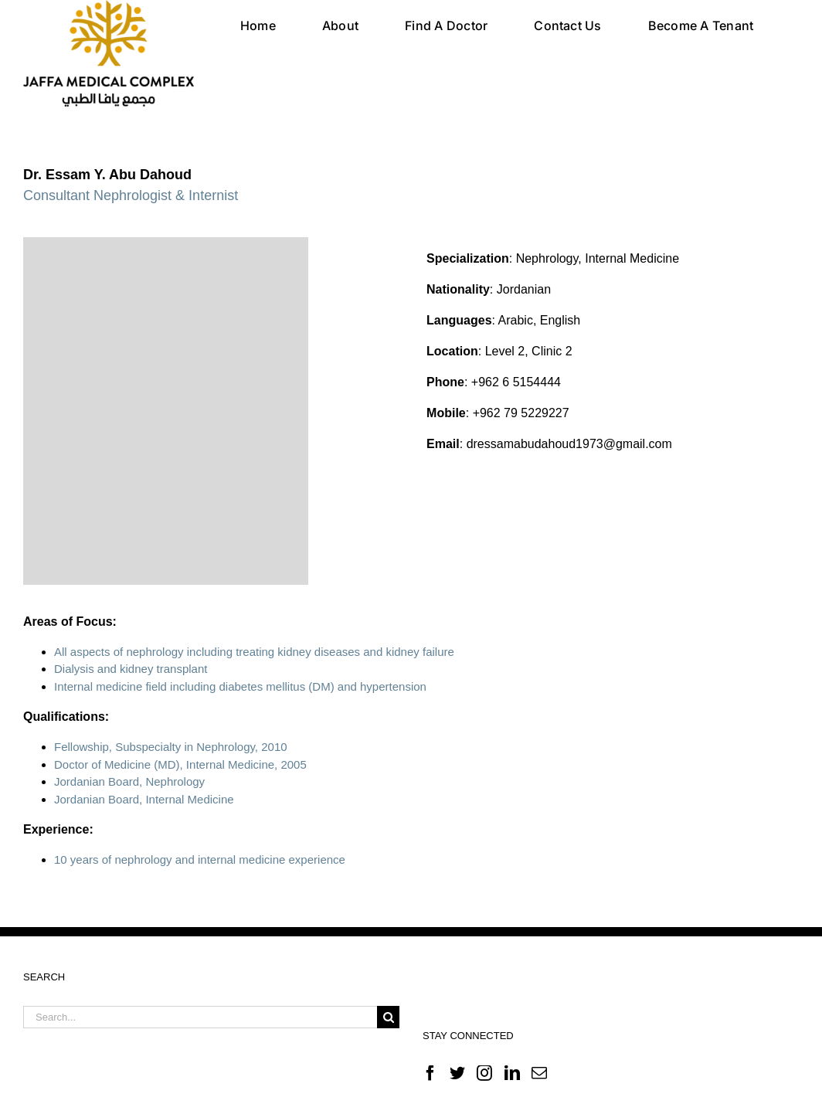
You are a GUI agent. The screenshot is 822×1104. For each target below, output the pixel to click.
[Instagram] (484, 1073)
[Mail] (539, 1073)
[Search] (388, 1017)
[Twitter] (457, 1073)
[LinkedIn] (512, 1073)
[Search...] (200, 1017)
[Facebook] (430, 1073)
